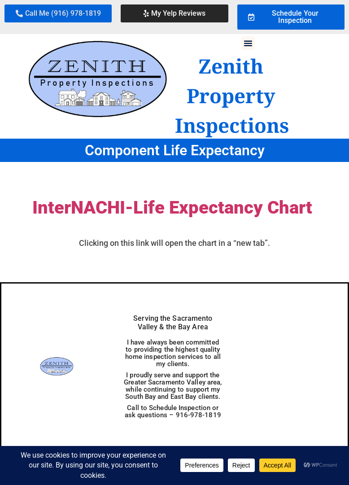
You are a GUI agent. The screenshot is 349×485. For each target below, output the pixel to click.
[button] (58, 13)
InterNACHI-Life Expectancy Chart (172, 207)
